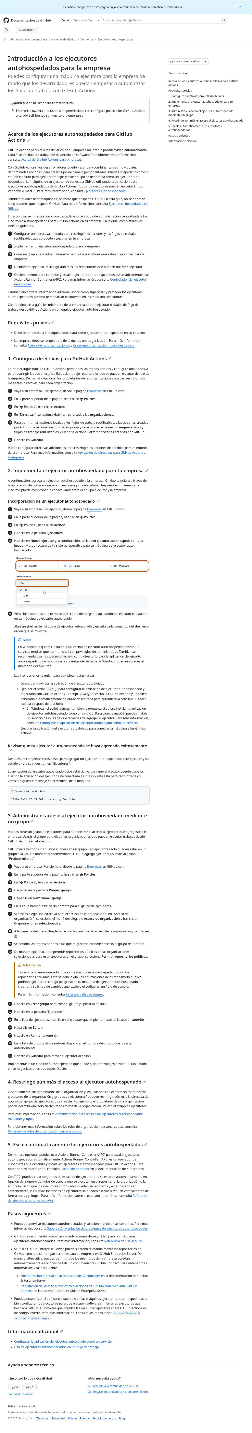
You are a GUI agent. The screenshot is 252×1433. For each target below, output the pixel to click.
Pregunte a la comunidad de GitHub (113, 1386)
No (29, 1387)
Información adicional (35, 1331)
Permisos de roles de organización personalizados (45, 1131)
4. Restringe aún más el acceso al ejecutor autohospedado (77, 1081)
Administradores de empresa (28, 39)
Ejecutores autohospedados (115, 39)
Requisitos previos (31, 322)
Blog (122, 1418)
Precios (84, 1418)
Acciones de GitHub (63, 39)
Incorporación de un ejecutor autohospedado (54, 501)
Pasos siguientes (29, 1213)
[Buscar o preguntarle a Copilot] (164, 20)
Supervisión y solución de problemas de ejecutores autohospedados (97, 1228)
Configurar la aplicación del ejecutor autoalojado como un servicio (89, 723)
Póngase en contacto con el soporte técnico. (118, 1392)
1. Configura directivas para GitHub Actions (60, 358)
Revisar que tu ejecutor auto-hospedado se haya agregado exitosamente (77, 747)
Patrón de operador (74, 1169)
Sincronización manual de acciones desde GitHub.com (60, 1276)
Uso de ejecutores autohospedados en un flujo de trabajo (56, 1347)
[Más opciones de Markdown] (205, 61)
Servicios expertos (104, 1418)
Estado (72, 1418)
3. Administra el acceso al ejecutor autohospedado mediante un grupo (77, 818)
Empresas (94, 391)
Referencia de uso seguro (84, 994)
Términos (42, 1418)
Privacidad (58, 1418)
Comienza (87, 39)
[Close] (241, 6)
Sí (15, 1387)
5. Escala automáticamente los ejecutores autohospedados (77, 1144)
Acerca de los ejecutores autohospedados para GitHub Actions (70, 137)
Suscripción (26, 30)
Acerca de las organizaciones (49, 345)
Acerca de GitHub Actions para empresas (51, 159)
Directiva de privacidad (20, 1394)
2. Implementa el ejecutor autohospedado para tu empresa (78, 470)
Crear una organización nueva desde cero (103, 345)
